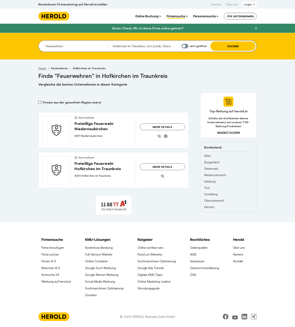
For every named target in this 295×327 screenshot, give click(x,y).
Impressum (197, 261)
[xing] (254, 316)
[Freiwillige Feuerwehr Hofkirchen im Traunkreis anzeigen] (56, 170)
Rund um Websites (150, 254)
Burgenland (211, 162)
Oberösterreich (214, 200)
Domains (91, 295)
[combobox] (75, 46)
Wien (207, 156)
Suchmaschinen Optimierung (104, 288)
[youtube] (235, 316)
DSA (193, 275)
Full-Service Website (98, 254)
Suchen (233, 46)
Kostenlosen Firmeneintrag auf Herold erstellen (72, 4)
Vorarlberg (211, 194)
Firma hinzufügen (52, 247)
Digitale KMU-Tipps (150, 275)
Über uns (232, 4)
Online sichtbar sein (150, 247)
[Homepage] (53, 16)
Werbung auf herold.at (56, 281)
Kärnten (209, 207)
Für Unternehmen (240, 16)
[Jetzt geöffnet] (185, 46)
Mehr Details (162, 127)
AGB (193, 254)
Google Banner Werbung (101, 275)
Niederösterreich (215, 175)
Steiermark (211, 168)
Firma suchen (50, 254)
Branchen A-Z (50, 268)
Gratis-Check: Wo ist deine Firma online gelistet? (147, 28)
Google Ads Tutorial (150, 268)
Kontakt (238, 261)
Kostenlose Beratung (99, 247)
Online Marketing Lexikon (154, 281)
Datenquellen (199, 247)
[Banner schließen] (256, 28)
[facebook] (225, 316)
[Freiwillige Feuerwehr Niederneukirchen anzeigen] (56, 130)
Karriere (216, 4)
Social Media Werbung (100, 281)
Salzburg (210, 181)
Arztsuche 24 (50, 275)
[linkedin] (244, 316)
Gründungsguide (149, 288)
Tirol (207, 188)
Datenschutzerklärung (204, 268)
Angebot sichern (228, 132)
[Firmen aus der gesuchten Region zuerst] (39, 102)
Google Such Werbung (100, 268)
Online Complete (96, 261)
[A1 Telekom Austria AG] (114, 205)
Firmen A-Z (48, 261)
